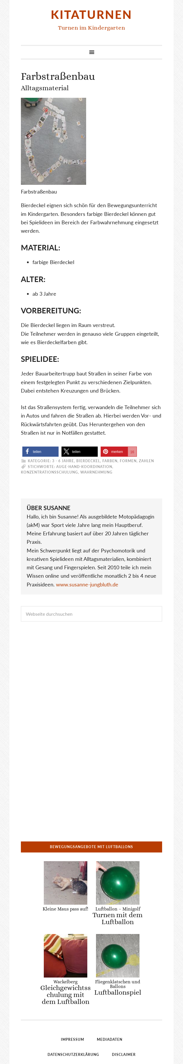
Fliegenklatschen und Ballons (117, 911)
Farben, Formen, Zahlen (128, 461)
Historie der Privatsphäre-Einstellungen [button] (91, 1024)
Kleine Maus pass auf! (65, 871)
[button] (40, 452)
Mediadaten (109, 963)
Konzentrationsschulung (49, 472)
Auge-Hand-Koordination (84, 467)
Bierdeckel (88, 461)
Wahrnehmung (96, 472)
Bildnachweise (91, 993)
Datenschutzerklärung (73, 978)
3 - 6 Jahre (63, 461)
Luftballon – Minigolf (114, 877)
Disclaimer (124, 978)
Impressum (72, 963)
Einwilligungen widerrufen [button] (92, 1039)
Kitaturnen (91, 14)
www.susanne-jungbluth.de (87, 584)
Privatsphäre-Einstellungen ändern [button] (91, 1009)
